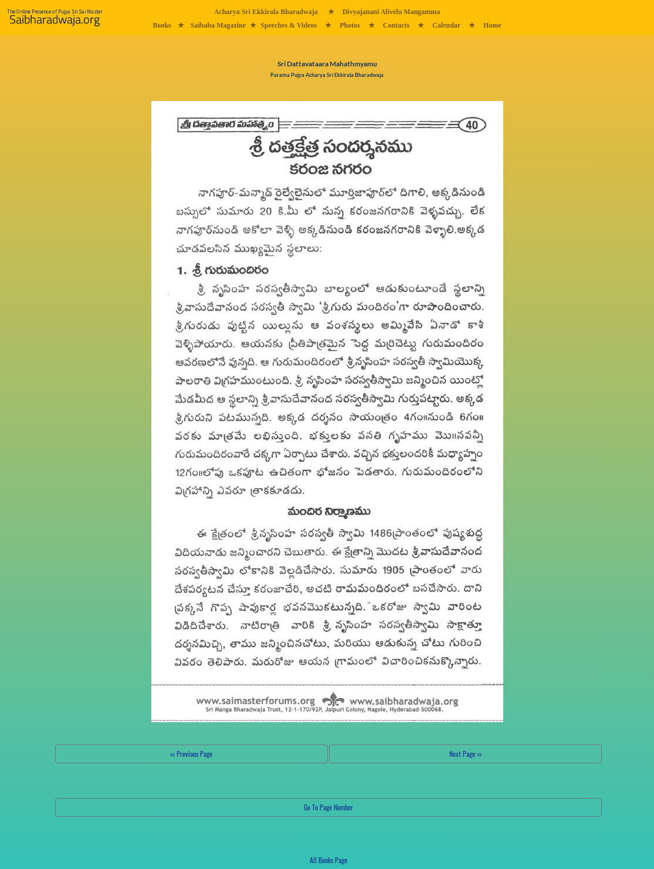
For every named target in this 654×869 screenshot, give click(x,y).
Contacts (396, 25)
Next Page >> (465, 754)
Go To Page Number (328, 807)
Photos (350, 25)
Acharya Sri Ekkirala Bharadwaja (266, 12)
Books (162, 25)
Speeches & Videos (288, 25)
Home (492, 25)
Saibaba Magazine (218, 25)
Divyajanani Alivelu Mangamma (391, 12)
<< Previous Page (191, 754)
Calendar (446, 25)
